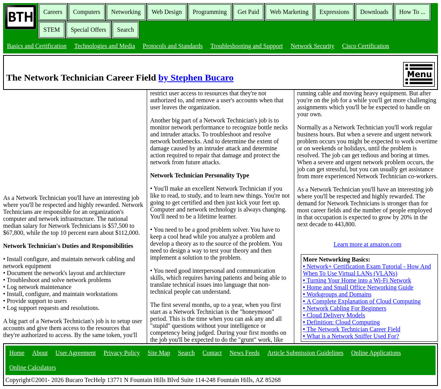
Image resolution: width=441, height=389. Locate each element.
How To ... (412, 12)
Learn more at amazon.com (368, 244)
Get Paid (248, 12)
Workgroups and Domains (337, 294)
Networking (126, 12)
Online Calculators (32, 367)
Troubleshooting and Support (246, 46)
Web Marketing (289, 12)
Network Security (312, 46)
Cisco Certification (365, 46)
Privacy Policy (122, 352)
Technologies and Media (104, 46)
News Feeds (245, 352)
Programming (210, 12)
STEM (51, 29)
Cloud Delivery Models (334, 315)
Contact (212, 352)
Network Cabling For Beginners (344, 308)
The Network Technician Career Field (351, 329)
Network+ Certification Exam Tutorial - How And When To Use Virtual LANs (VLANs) (367, 270)
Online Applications (376, 352)
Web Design (167, 12)
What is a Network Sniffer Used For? (351, 336)
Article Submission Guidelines (305, 352)
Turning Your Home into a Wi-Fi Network (357, 280)
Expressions (334, 12)
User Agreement (75, 352)
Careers (52, 12)
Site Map (159, 352)
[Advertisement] (61, 138)
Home (16, 352)
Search (125, 29)
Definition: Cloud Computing (341, 322)
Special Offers (88, 29)
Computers (86, 12)
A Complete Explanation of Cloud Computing (361, 301)
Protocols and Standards (173, 46)
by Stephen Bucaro (195, 77)
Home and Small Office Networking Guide (358, 287)
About (40, 352)
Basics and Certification (37, 46)
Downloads (374, 12)
